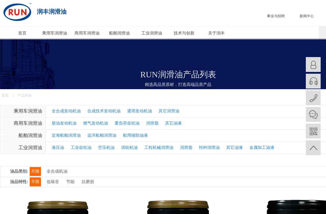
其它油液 (173, 123)
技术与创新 (184, 33)
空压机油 (106, 147)
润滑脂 (152, 123)
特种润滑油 (209, 147)
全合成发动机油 (66, 111)
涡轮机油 (129, 147)
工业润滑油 (151, 33)
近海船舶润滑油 (66, 135)
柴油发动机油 (64, 123)
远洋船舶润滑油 (101, 135)
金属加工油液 (261, 147)
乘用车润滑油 (54, 33)
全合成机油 (57, 171)
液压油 (58, 147)
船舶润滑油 (119, 33)
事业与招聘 (276, 16)
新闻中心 (307, 16)
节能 (70, 182)
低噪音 (53, 182)
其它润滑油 (169, 111)
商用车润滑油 (87, 33)
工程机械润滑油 (158, 147)
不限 (35, 171)
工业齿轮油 (81, 147)
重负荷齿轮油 (127, 123)
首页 (22, 33)
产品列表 (25, 95)
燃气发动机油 (95, 123)
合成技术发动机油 (104, 111)
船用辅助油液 (135, 135)
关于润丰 (216, 33)
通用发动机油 (139, 111)
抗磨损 (88, 182)
